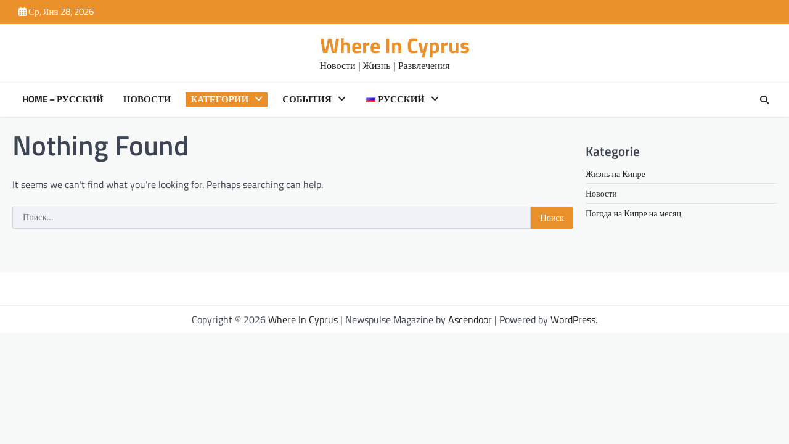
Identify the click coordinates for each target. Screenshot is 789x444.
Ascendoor (470, 319)
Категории (219, 99)
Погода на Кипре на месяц (633, 213)
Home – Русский (63, 99)
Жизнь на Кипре (615, 173)
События (307, 99)
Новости (147, 99)
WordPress (572, 319)
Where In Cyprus (395, 45)
